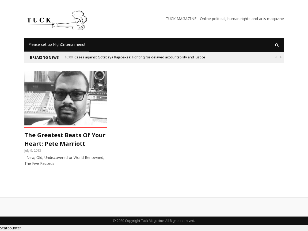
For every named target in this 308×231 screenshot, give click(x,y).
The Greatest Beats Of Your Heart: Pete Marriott (64, 139)
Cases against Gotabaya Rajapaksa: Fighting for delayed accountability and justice (139, 57)
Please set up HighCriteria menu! (56, 44)
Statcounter (10, 227)
